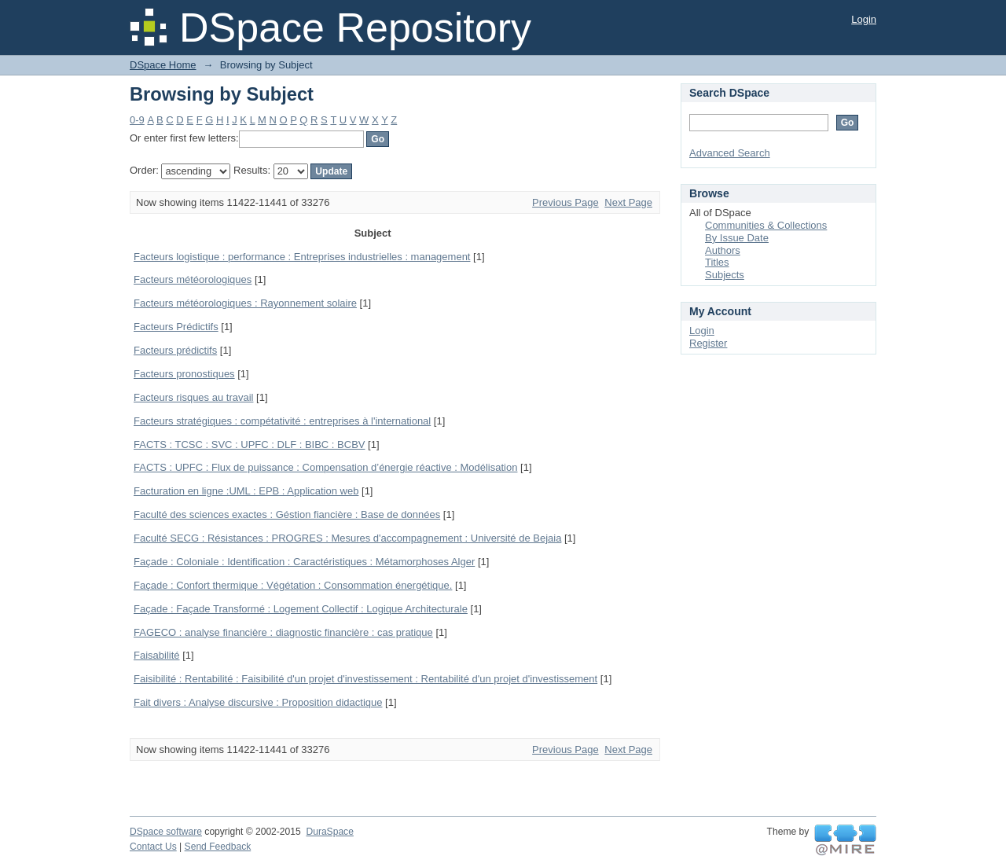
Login (863, 19)
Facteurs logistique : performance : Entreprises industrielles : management (302, 257)
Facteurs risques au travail (193, 397)
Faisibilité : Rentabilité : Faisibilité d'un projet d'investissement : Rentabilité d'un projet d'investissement (365, 679)
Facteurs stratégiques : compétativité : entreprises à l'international (282, 421)
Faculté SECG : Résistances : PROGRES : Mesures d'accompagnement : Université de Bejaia (347, 538)
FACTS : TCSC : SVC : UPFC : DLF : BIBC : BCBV (249, 444)
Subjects (724, 275)
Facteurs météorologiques (193, 279)
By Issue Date (737, 238)
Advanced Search (729, 153)
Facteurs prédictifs (175, 350)
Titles (717, 262)
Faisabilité (157, 655)
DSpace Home (163, 65)
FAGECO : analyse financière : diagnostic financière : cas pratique (283, 632)
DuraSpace (329, 831)
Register (708, 343)
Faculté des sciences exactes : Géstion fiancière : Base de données (287, 514)
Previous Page (565, 202)
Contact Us (153, 846)
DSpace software (166, 831)
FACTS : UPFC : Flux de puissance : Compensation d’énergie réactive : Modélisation (325, 467)
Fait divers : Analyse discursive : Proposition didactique (258, 702)
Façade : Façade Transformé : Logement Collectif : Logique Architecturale (301, 609)
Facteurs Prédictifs (176, 326)
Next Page (628, 202)
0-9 (137, 120)
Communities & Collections (766, 225)
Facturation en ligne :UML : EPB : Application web (246, 491)
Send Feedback (218, 846)
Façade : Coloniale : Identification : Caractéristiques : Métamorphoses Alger (304, 562)
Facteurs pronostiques (184, 374)
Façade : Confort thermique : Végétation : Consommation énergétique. (293, 585)
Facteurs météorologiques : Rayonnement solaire (245, 303)
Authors (722, 250)
